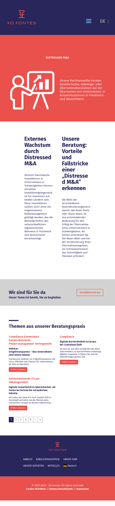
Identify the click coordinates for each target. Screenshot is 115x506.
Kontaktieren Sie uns (90, 297)
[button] (88, 21)
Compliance (16, 336)
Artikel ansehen (18, 369)
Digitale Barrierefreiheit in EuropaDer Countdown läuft (78, 343)
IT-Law (35, 378)
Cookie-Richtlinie (36, 488)
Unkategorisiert (18, 382)
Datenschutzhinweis (61, 488)
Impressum (82, 488)
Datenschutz (31, 336)
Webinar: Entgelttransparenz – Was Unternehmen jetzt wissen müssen (30, 351)
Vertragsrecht (43, 343)
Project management (21, 343)
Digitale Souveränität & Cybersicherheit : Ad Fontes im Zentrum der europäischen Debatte (32, 390)
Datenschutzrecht (20, 340)
